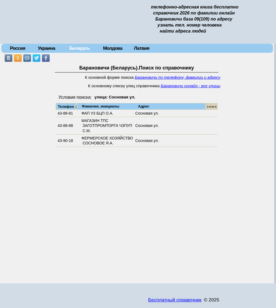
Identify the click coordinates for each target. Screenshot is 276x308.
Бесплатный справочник (174, 300)
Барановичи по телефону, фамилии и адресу (177, 77)
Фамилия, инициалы (100, 106)
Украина (46, 48)
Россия (17, 48)
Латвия (141, 48)
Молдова (112, 48)
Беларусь (79, 48)
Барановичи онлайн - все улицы (190, 86)
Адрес (143, 106)
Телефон (67, 106)
